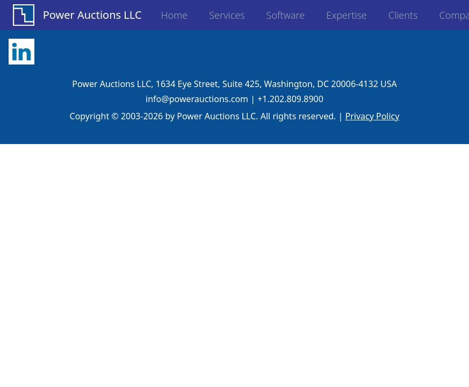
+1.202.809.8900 (290, 99)
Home (174, 15)
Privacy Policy (372, 116)
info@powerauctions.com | (200, 99)
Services (226, 15)
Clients (403, 15)
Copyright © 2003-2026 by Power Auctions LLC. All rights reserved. (203, 116)
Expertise (346, 15)
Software (285, 15)
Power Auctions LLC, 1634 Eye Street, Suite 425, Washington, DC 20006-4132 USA (234, 84)
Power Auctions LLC (92, 15)
